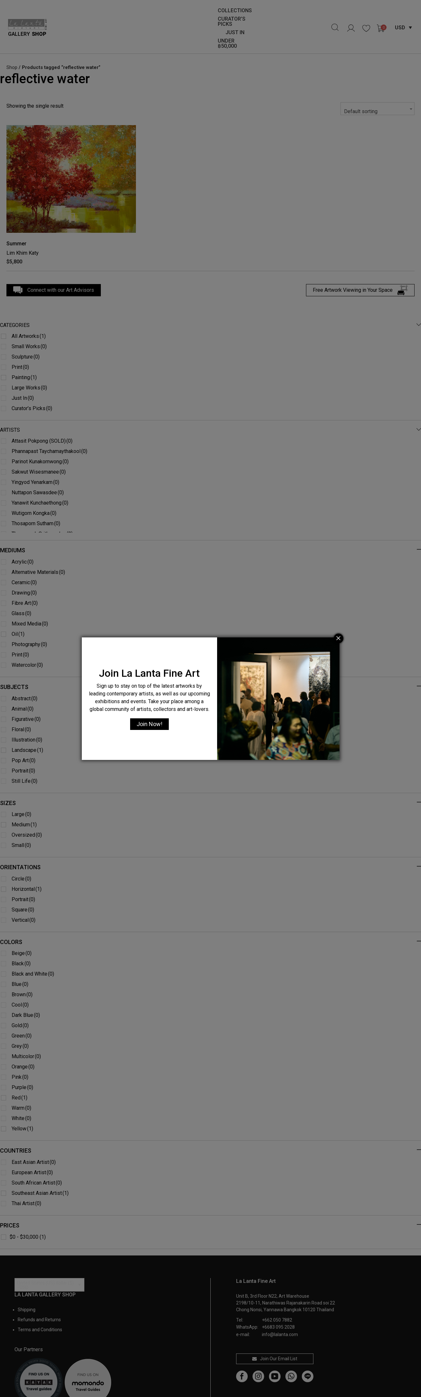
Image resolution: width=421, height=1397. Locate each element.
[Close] (338, 638)
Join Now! (149, 724)
